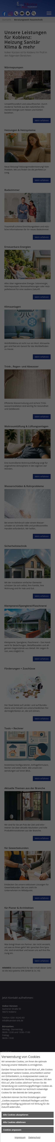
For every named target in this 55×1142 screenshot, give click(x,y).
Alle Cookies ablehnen (14, 1122)
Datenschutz (34, 1137)
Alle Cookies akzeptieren (15, 1114)
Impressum (20, 1137)
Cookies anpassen (12, 1129)
